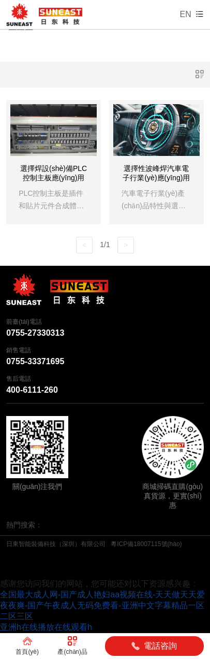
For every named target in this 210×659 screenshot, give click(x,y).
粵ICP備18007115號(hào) (146, 544)
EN (185, 14)
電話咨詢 (154, 646)
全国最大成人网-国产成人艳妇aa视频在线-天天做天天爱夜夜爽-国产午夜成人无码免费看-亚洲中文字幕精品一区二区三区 (102, 605)
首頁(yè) (27, 645)
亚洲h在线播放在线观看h (46, 627)
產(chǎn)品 (72, 645)
